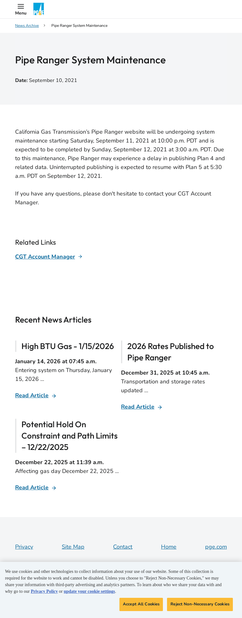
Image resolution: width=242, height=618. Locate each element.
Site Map (73, 547)
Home (168, 547)
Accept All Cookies (141, 604)
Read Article (32, 395)
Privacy (24, 547)
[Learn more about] (49, 256)
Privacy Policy (44, 591)
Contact (122, 547)
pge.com (216, 547)
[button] (21, 9)
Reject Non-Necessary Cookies (199, 604)
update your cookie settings (89, 591)
